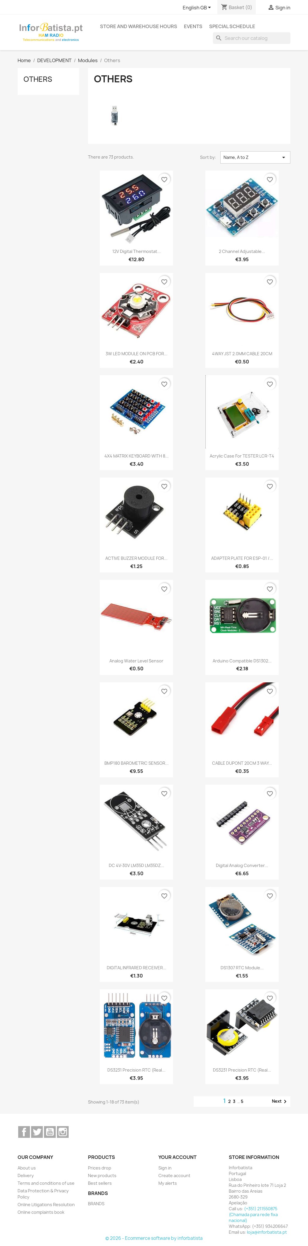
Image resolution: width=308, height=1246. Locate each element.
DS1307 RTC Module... (242, 967)
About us (27, 1168)
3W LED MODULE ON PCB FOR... (136, 353)
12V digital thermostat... (136, 251)
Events (193, 26)
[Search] (251, 38)
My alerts (167, 1183)
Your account (177, 1157)
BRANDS (96, 1203)
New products (102, 1175)
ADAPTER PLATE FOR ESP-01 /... (242, 558)
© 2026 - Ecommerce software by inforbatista (154, 1238)
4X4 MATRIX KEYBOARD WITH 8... (136, 456)
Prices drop (99, 1168)
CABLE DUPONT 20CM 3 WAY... (242, 763)
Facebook (24, 1132)
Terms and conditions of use (46, 1183)
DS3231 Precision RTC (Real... (136, 1070)
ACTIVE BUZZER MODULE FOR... (136, 558)
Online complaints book (41, 1212)
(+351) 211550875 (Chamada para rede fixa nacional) (253, 1214)
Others (37, 79)
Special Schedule (232, 26)
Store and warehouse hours (138, 26)
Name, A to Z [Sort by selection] (255, 157)
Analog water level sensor (136, 661)
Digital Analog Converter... (242, 865)
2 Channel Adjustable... (242, 251)
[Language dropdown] (198, 7)
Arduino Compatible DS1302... (242, 661)
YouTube (50, 1132)
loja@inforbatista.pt (267, 1232)
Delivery (26, 1175)
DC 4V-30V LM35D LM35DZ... (136, 865)
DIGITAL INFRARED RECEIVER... (136, 967)
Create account (174, 1175)
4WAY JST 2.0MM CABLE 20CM (242, 353)
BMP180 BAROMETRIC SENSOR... (136, 763)
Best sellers (100, 1183)
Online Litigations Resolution (46, 1204)
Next (280, 1101)
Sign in (165, 1168)
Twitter (37, 1132)
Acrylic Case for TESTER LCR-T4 (242, 456)
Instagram (63, 1132)
